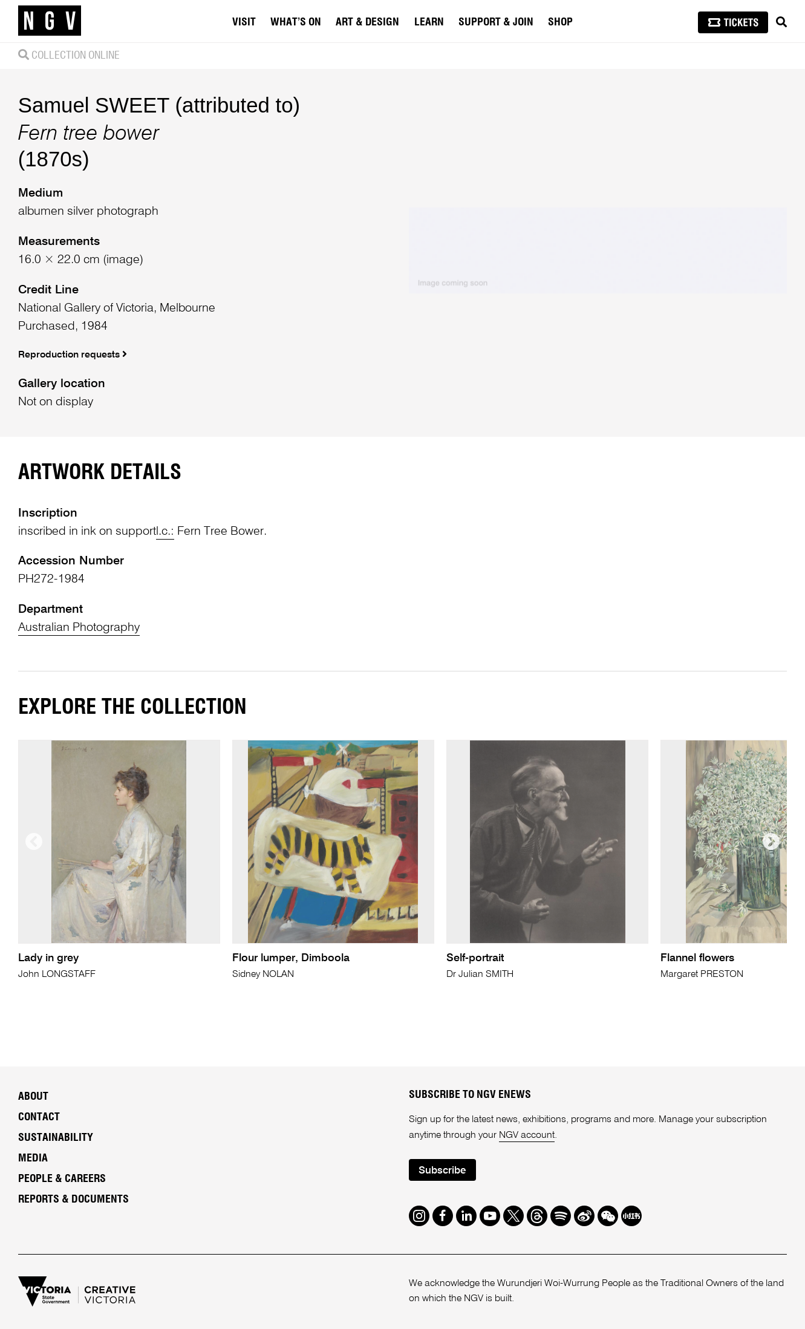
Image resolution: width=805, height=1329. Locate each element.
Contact (39, 1117)
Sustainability (55, 1137)
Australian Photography (79, 628)
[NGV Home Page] (49, 21)
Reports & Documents (73, 1199)
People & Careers (62, 1179)
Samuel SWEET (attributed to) (159, 105)
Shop (560, 22)
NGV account (527, 1135)
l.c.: (165, 532)
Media (33, 1158)
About (33, 1096)
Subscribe (442, 1171)
